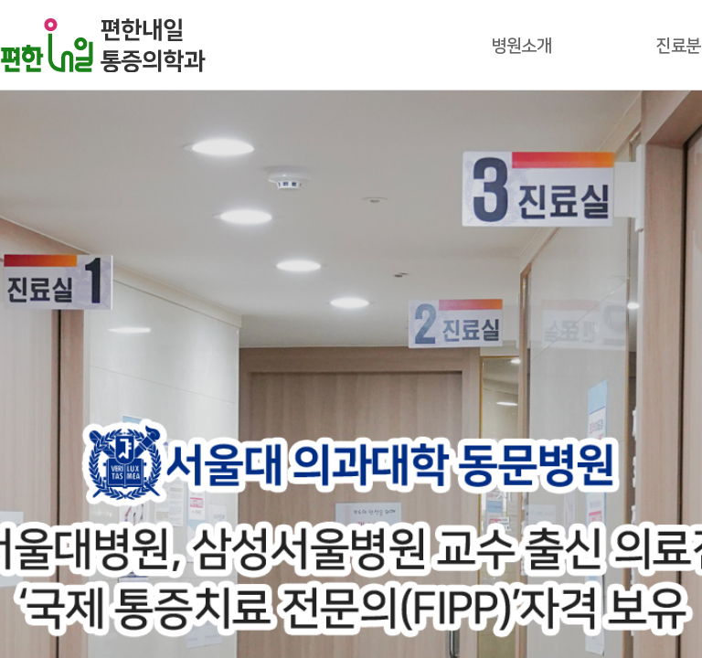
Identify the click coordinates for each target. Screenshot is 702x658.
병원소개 (521, 46)
